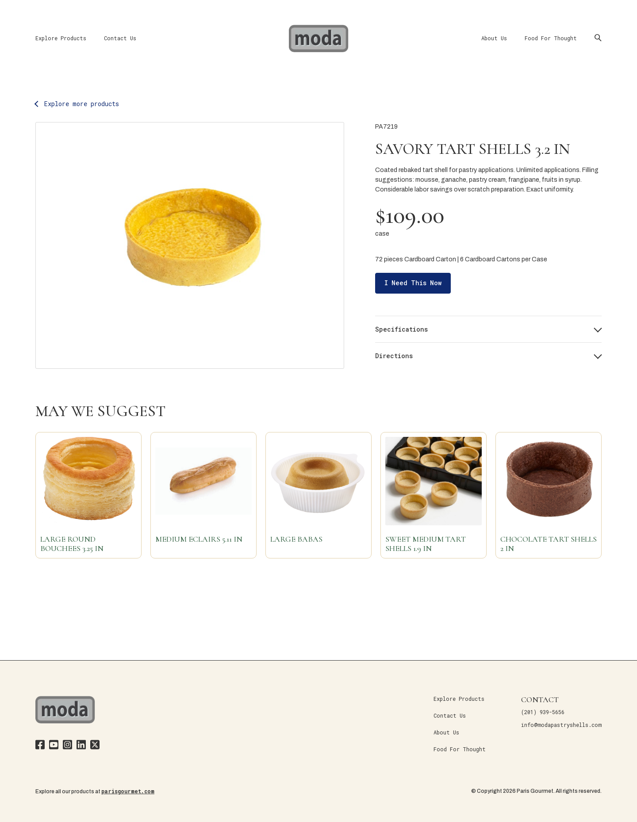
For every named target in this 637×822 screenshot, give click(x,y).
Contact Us (120, 38)
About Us (494, 38)
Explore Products (60, 38)
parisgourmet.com (127, 791)
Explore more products (81, 103)
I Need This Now (412, 283)
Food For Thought (551, 38)
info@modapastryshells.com (561, 724)
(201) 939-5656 (542, 711)
